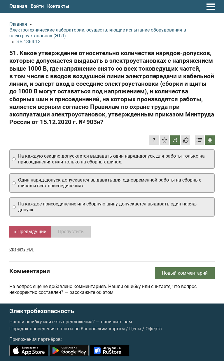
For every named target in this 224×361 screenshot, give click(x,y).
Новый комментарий (185, 273)
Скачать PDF (21, 249)
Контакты (58, 6)
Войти (37, 6)
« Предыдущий (30, 231)
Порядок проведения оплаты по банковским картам (67, 329)
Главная (18, 6)
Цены (135, 329)
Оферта (154, 329)
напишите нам (116, 322)
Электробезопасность (41, 311)
